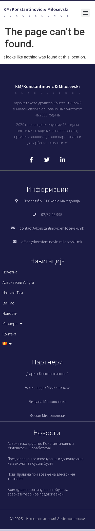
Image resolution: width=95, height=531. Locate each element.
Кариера (13, 323)
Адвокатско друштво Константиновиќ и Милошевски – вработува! (41, 445)
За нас (8, 302)
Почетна (10, 271)
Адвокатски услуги (18, 282)
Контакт (9, 333)
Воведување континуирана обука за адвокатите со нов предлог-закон (38, 491)
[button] (85, 13)
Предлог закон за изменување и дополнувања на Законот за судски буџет (46, 461)
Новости (10, 313)
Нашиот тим (13, 292)
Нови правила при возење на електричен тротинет (41, 476)
